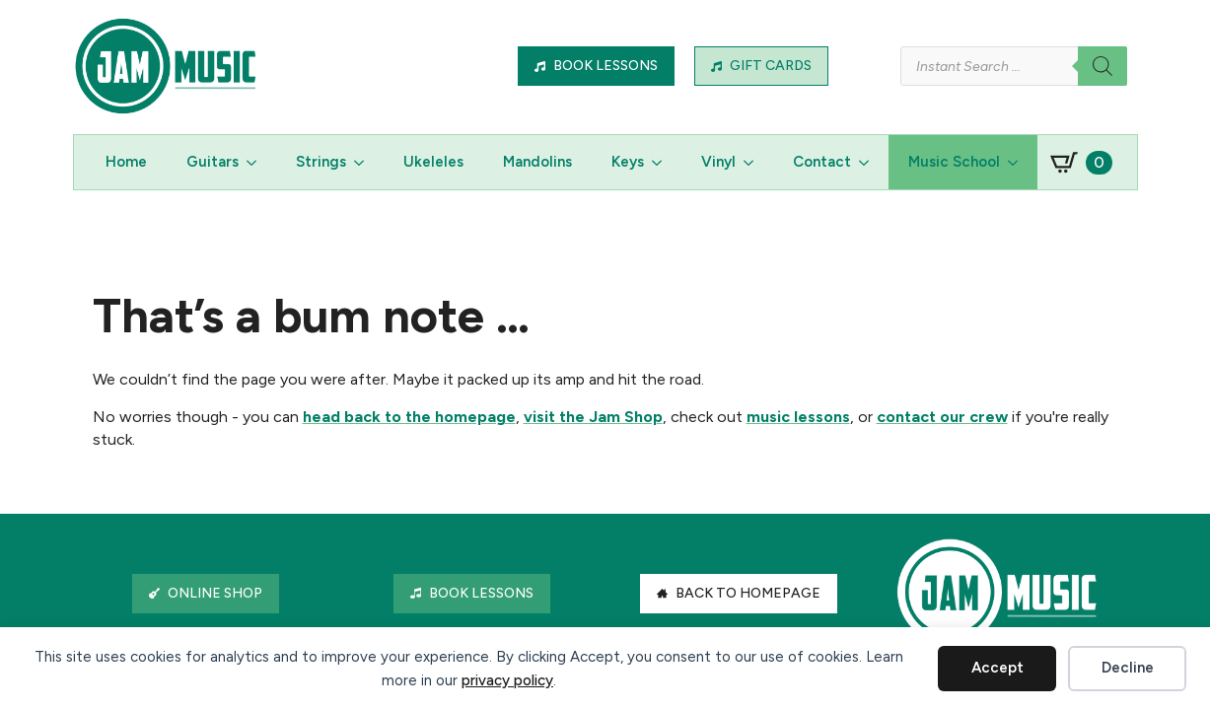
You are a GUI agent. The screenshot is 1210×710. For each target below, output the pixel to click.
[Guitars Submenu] (257, 162)
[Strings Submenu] (365, 162)
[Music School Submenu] (1018, 162)
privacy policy (507, 680)
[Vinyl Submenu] (754, 162)
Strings (321, 162)
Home (126, 162)
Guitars (212, 162)
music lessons (798, 416)
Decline (1128, 667)
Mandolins (537, 162)
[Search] (1102, 66)
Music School (954, 162)
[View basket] (1081, 162)
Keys (627, 162)
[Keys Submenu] (662, 162)
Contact (822, 162)
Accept (997, 667)
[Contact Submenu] (870, 162)
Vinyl (718, 162)
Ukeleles (433, 162)
